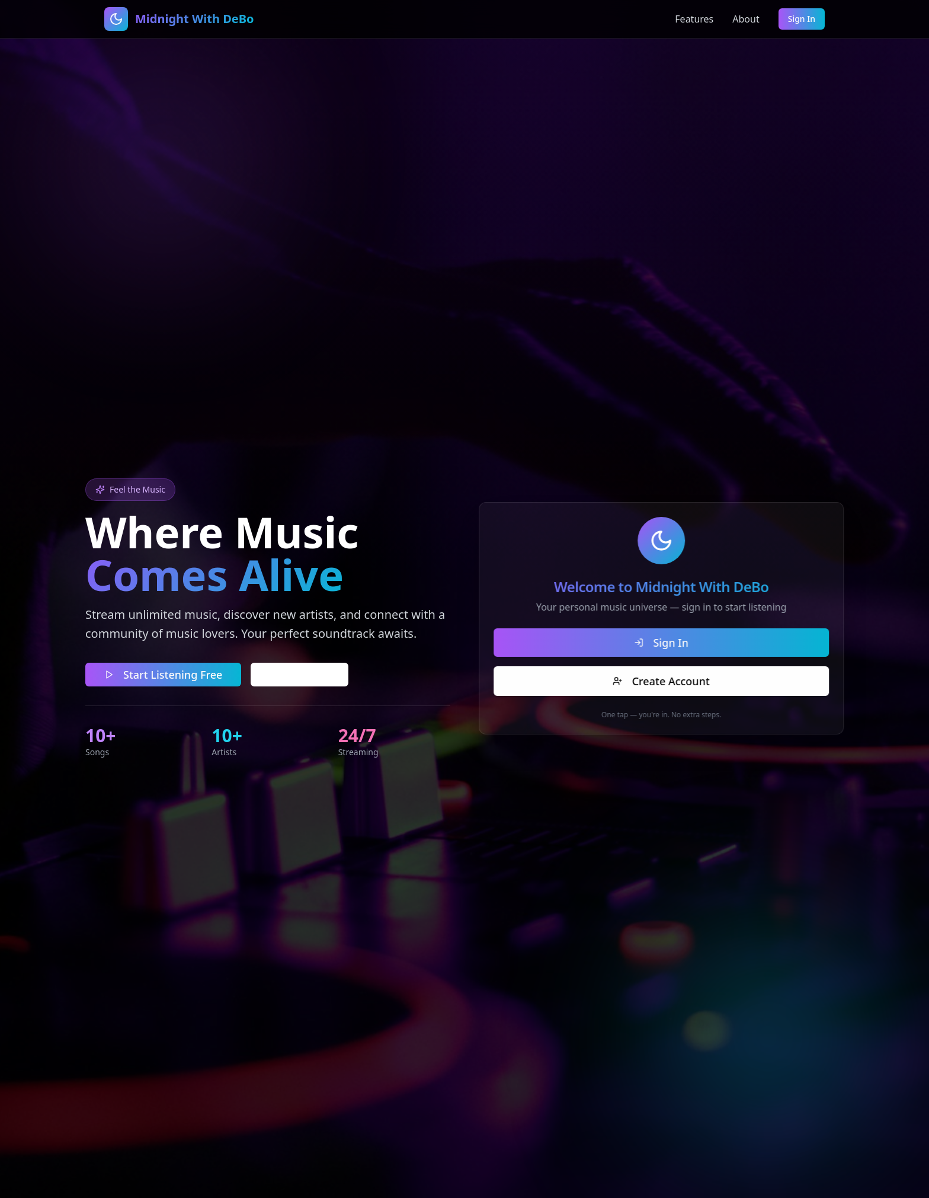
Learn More (297, 673)
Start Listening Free (161, 673)
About (745, 18)
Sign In (801, 18)
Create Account (669, 681)
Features (694, 18)
